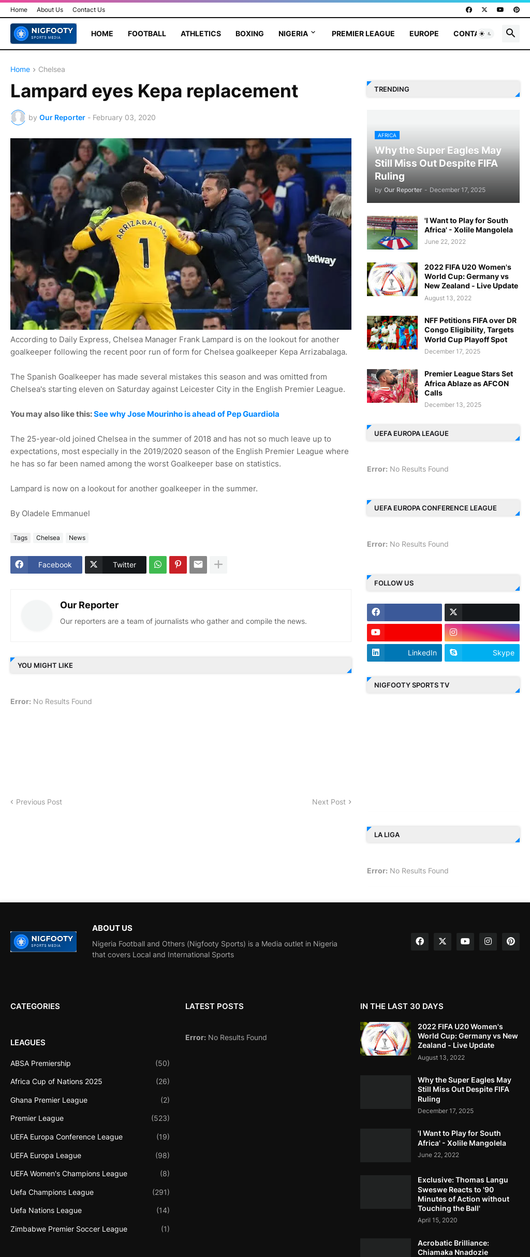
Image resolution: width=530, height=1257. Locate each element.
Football (147, 33)
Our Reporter (89, 605)
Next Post (329, 801)
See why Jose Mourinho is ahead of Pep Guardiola (186, 414)
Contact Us (88, 9)
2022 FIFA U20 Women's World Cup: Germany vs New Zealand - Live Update (471, 276)
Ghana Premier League (90, 1100)
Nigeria (293, 33)
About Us (50, 9)
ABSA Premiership (90, 1063)
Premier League (363, 33)
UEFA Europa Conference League (90, 1137)
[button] (485, 33)
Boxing (249, 33)
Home (18, 9)
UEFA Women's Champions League (90, 1173)
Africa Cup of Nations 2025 (90, 1081)
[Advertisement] (199, 756)
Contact (471, 33)
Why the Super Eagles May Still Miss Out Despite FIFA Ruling (464, 1089)
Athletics (201, 33)
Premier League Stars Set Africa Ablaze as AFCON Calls (468, 383)
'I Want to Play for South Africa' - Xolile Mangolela (468, 225)
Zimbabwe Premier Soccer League (90, 1229)
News (77, 538)
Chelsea (51, 70)
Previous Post (39, 801)
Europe (424, 33)
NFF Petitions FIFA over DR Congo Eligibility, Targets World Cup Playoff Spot (470, 329)
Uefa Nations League (90, 1210)
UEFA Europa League (90, 1155)
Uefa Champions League (90, 1192)
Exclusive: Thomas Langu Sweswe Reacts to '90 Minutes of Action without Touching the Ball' (463, 1193)
